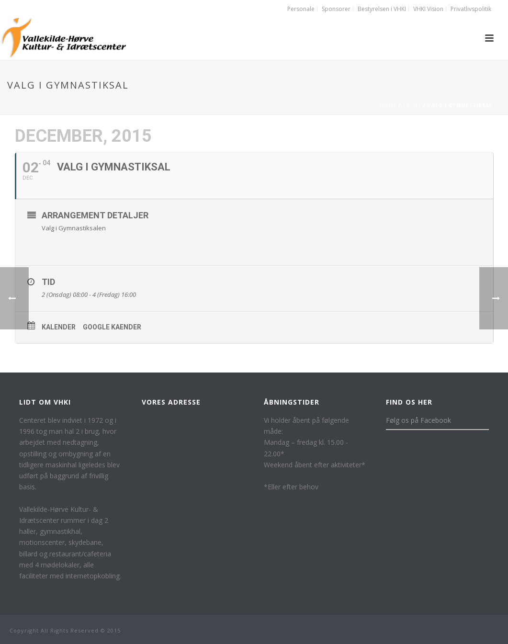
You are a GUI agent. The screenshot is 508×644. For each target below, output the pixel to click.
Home (387, 105)
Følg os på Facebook (418, 420)
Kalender (59, 327)
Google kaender (112, 327)
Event (412, 105)
